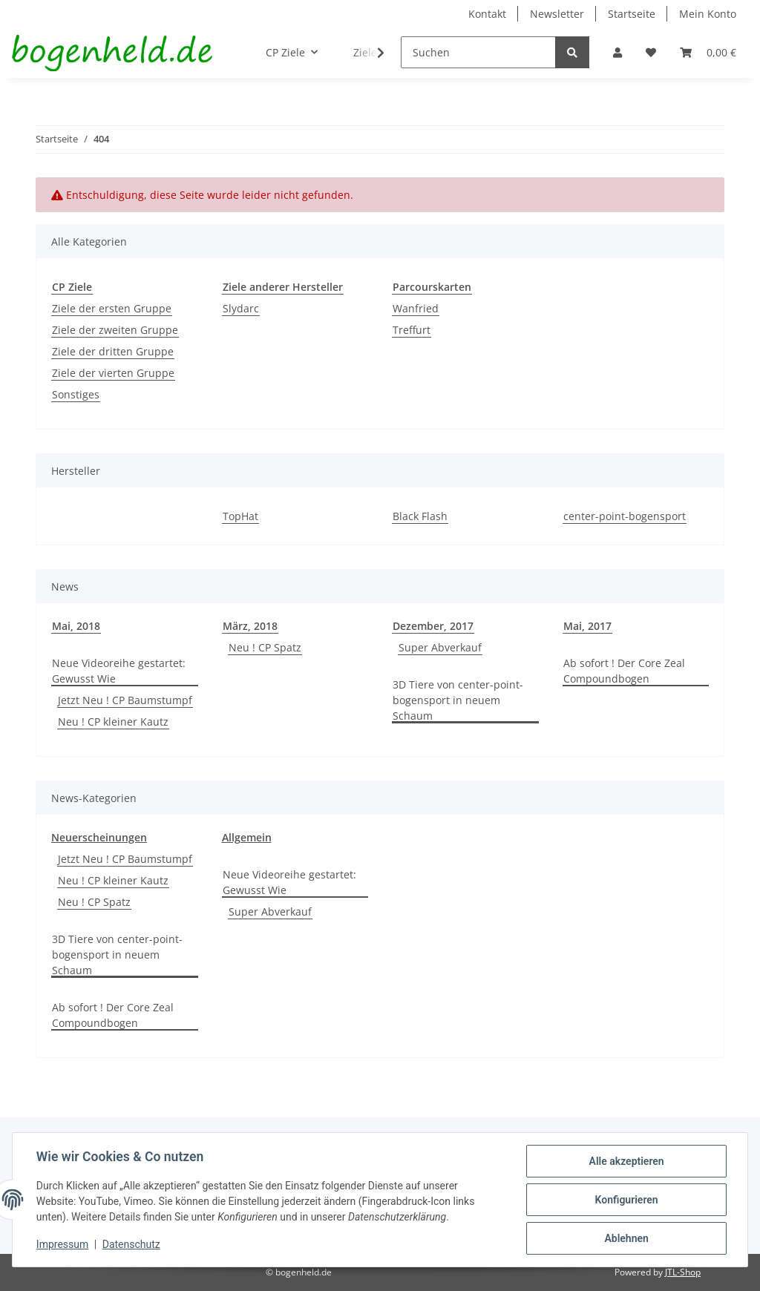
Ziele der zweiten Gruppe (115, 330)
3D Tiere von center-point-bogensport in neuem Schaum (458, 700)
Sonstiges (75, 394)
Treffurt (411, 330)
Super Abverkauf (440, 647)
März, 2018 (250, 626)
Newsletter (557, 14)
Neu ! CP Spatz (265, 647)
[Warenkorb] (708, 52)
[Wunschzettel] (651, 52)
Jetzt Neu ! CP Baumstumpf (125, 700)
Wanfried (416, 308)
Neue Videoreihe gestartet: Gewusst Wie (119, 671)
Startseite (631, 14)
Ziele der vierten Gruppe (113, 373)
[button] (617, 52)
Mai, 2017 (587, 626)
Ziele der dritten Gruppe (113, 351)
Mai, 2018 (76, 626)
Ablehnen (626, 1238)
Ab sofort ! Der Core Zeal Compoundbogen (624, 671)
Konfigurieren (626, 1200)
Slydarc (241, 308)
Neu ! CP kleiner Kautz (113, 722)
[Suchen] (478, 52)
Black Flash (420, 516)
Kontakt (487, 14)
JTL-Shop (683, 1272)
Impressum (62, 1245)
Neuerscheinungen (99, 837)
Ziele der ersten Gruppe (111, 308)
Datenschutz (131, 1245)
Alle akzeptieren (626, 1161)
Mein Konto (707, 14)
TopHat (240, 516)
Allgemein (247, 837)
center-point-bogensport (624, 516)
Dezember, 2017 (433, 626)
